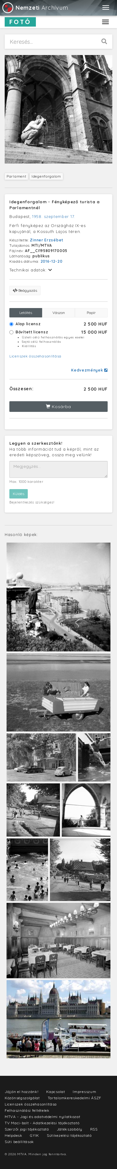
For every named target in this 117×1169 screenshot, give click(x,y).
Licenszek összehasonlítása (35, 356)
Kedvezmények (89, 370)
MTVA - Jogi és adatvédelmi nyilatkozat (42, 1116)
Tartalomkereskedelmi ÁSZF (75, 1098)
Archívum (35, 7)
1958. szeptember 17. (53, 216)
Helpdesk (13, 1135)
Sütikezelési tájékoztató (69, 1135)
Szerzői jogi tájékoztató (27, 1129)
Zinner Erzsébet (46, 240)
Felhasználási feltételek (27, 1110)
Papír (91, 312)
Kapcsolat (55, 1091)
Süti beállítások (19, 1141)
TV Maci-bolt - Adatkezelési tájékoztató (42, 1123)
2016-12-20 (52, 261)
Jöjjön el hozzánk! (22, 1091)
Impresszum (84, 1091)
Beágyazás (25, 290)
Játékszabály (69, 1129)
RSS (94, 1129)
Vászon (58, 312)
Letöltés (25, 312)
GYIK (34, 1135)
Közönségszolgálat (22, 1098)
